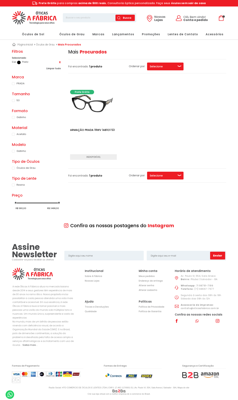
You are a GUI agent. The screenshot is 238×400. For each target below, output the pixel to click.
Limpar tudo (53, 68)
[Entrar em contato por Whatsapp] (10, 394)
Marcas (98, 34)
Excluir (60, 62)
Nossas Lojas (92, 280)
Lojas (159, 18)
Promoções (151, 34)
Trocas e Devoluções (97, 306)
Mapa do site (183, 387)
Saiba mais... (30, 345)
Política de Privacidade (151, 306)
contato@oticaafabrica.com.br (200, 308)
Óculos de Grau (68, 34)
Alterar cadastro (148, 290)
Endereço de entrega (151, 280)
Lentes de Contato (183, 34)
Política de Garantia (150, 311)
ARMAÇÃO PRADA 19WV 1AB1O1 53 (92, 130)
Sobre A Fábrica (93, 276)
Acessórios (214, 34)
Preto (19, 62)
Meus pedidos (147, 276)
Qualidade (91, 311)
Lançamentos (123, 34)
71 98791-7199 (204, 285)
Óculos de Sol (29, 34)
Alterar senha (146, 285)
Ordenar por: (137, 66)
